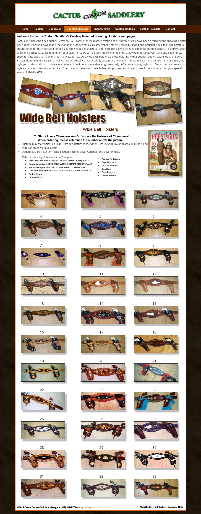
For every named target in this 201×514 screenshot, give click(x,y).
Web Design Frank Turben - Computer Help (161, 506)
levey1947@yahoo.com (89, 507)
